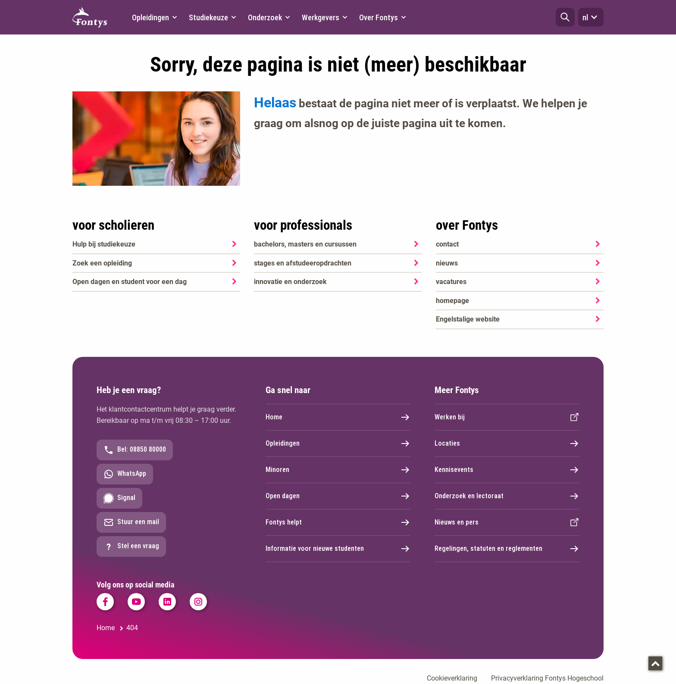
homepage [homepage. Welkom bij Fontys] (452, 301)
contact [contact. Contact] (447, 244)
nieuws (447, 263)
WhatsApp (124, 474)
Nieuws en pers (507, 522)
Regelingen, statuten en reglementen (507, 548)
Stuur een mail (131, 522)
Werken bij (507, 417)
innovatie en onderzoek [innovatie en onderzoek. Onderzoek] (290, 282)
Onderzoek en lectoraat (507, 496)
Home (338, 417)
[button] (565, 17)
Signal (119, 498)
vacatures (451, 282)
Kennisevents (507, 470)
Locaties (507, 443)
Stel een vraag (131, 546)
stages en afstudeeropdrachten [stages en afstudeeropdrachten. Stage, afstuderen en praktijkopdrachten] (302, 263)
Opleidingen (338, 443)
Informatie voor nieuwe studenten (338, 548)
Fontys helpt (338, 522)
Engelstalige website (468, 319)
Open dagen (338, 496)
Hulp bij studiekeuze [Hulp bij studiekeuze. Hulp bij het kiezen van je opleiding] (103, 244)
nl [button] (590, 17)
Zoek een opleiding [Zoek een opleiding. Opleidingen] (102, 263)
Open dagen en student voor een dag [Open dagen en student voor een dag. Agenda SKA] (129, 282)
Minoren (338, 470)
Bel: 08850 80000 (134, 450)
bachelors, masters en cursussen (305, 244)
